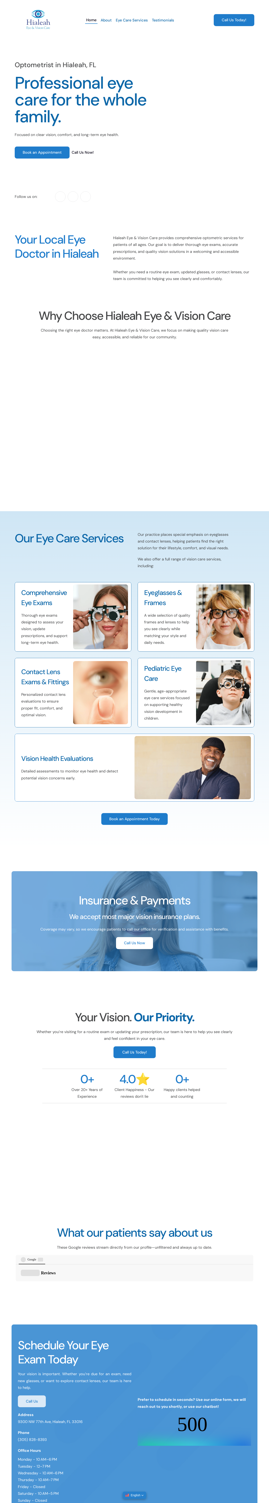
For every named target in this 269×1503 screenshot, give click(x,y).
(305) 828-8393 (32, 1409)
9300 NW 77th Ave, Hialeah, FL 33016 (50, 1391)
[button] (134, 1495)
